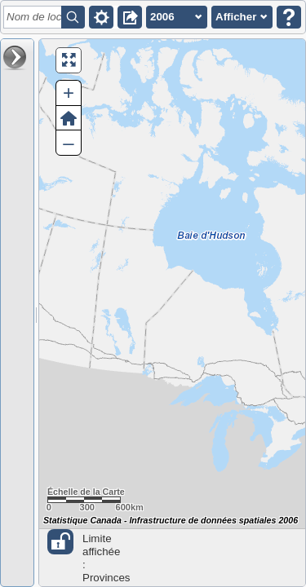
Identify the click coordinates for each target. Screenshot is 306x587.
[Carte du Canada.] (172, 312)
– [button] (68, 142)
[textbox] (35, 17)
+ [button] (68, 93)
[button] (101, 17)
